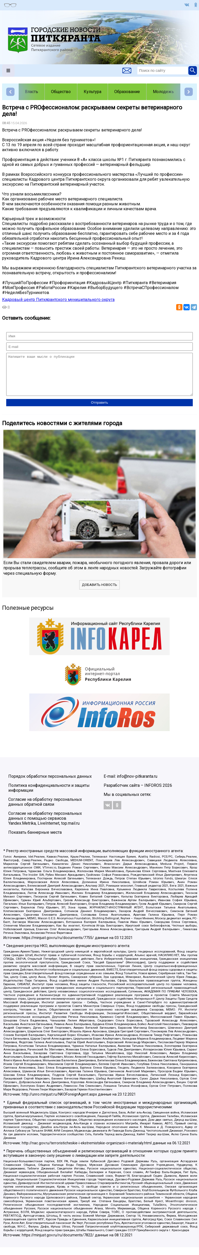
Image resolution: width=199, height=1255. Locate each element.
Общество (61, 91)
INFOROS (153, 793)
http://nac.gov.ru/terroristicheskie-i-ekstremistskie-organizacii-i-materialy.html (87, 1151)
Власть (31, 91)
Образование (127, 91)
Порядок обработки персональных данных (50, 784)
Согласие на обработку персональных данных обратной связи (45, 810)
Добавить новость (99, 592)
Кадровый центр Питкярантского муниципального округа (58, 299)
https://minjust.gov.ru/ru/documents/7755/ (58, 945)
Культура (92, 91)
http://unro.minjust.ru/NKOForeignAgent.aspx (59, 1102)
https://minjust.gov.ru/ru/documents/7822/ (58, 1243)
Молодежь (163, 91)
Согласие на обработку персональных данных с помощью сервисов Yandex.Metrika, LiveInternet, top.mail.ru (45, 826)
